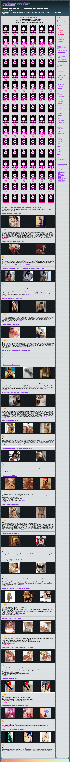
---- (5, 229)
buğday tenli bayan (62, 178)
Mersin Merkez (60, 89)
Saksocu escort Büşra (10, 476)
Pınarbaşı (60, 115)
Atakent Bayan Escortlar (62, 54)
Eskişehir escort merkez (62, 159)
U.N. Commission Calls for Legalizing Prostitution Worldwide (62, 19)
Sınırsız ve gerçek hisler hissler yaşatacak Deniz (17, 448)
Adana (41, 8)
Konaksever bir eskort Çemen (12, 213)
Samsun (10, 8)
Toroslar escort (60, 82)
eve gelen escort (20, 12)
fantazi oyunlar (61, 177)
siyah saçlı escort (61, 175)
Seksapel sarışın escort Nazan (12, 618)
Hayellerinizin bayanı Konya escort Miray (15, 705)
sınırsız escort (58, 12)
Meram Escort (60, 28)
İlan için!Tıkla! (5, 35)
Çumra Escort (60, 37)
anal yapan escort (5, 12)
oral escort (43, 12)
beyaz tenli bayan (61, 174)
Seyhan (59, 149)
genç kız (26, 12)
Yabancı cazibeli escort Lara (11, 365)
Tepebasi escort (61, 155)
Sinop (18, 8)
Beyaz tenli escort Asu (10, 678)
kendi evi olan (31, 12)
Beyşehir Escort (61, 34)
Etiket (59, 162)
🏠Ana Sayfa (5, 8)
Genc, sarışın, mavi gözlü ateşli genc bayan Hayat (18, 647)
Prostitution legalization (61, 21)
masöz (59, 176)
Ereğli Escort (60, 41)
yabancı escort (5, 13)
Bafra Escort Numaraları (62, 50)
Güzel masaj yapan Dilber (11, 324)
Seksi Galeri (8, 10)
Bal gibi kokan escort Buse (11, 504)
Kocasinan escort (61, 122)
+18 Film (3, 10)
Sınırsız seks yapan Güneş (11, 533)
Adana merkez (60, 147)
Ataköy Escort (60, 128)
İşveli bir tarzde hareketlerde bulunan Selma (16, 350)
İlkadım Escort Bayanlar (62, 63)
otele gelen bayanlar (50, 12)
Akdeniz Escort (61, 71)
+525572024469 (6, 33)
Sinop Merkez (60, 108)
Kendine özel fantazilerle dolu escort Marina (16, 588)
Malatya (34, 8)
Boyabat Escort (61, 96)
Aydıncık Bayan (61, 86)
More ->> (51, 237)
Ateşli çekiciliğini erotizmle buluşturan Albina (16, 560)
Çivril (59, 143)
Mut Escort (60, 88)
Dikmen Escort (60, 98)
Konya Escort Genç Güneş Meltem (13, 729)
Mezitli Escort (60, 77)
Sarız (59, 116)
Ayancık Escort (60, 94)
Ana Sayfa (5, 207)
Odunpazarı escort (61, 157)
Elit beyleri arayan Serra (10, 420)
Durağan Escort (61, 99)
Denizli (38, 8)
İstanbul (30, 8)
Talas (59, 118)
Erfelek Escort (60, 101)
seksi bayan (60, 168)
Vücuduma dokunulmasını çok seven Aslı (15, 392)
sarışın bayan (61, 169)
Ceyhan (59, 151)
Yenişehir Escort (61, 84)
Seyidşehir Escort (61, 39)
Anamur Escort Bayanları (60, 73)
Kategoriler (62, 23)
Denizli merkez (60, 139)
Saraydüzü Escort (61, 105)
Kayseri (26, 8)
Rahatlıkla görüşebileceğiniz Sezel (13, 241)
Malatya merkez (61, 133)
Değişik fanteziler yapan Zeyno (12, 298)
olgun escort (37, 12)
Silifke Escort (60, 79)
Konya (22, 8)
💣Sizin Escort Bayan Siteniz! (16, 3)
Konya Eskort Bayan (16, 207)
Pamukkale (60, 141)
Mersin (14, 8)
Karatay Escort (60, 30)
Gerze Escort (60, 103)
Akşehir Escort (60, 32)
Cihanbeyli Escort (61, 35)
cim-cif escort (13, 12)
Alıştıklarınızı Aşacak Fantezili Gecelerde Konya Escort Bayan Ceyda (23, 268)
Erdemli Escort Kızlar (62, 75)
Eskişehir (46, 8)
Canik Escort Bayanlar (62, 59)
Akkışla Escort (60, 113)
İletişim (12, 10)
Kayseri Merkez (61, 120)
